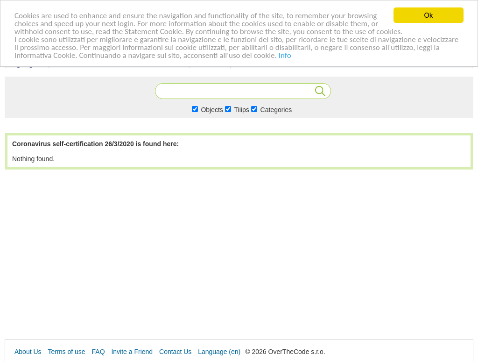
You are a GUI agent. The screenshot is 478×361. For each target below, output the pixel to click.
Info (285, 55)
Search (320, 91)
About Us (28, 351)
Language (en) (219, 351)
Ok (428, 15)
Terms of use (66, 351)
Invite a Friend (132, 351)
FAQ (98, 351)
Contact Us (175, 351)
